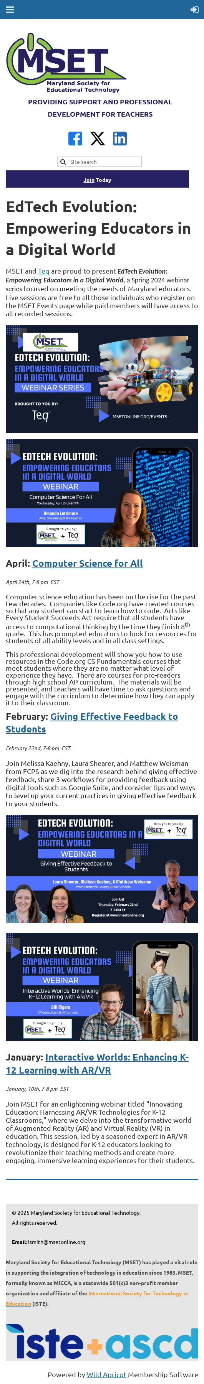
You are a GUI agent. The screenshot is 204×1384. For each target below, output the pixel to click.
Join (89, 179)
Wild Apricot (106, 1374)
